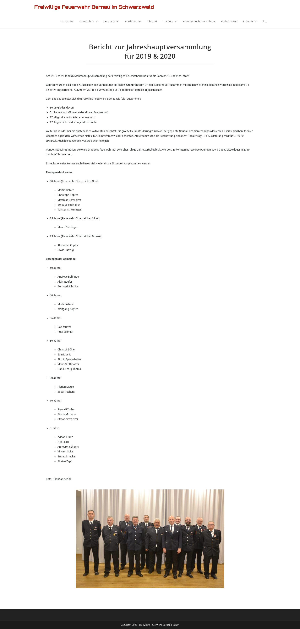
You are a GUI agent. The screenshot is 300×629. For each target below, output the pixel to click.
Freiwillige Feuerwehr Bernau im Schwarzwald (94, 7)
